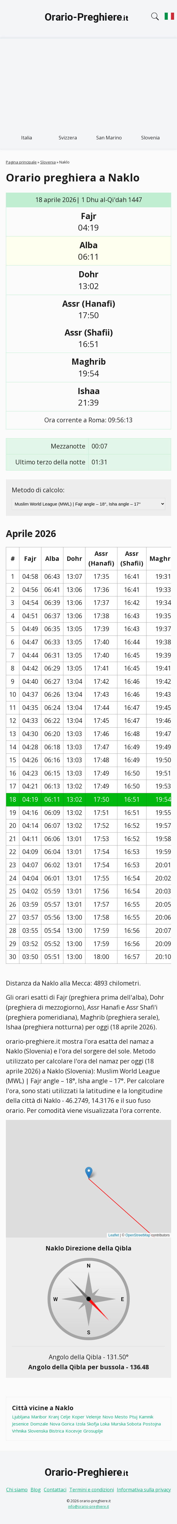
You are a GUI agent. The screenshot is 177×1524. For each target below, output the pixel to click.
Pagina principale (21, 162)
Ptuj (133, 1417)
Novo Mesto (115, 1417)
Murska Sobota (126, 1424)
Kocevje (73, 1431)
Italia (26, 137)
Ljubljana (21, 1417)
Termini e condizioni (91, 1489)
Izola (80, 1424)
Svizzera (68, 137)
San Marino (109, 137)
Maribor (39, 1417)
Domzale (39, 1424)
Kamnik (146, 1417)
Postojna (152, 1424)
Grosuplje (93, 1431)
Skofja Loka (98, 1424)
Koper (78, 1417)
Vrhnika (19, 1431)
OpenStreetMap (137, 1235)
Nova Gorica (62, 1424)
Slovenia (150, 137)
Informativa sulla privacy (144, 1489)
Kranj (53, 1417)
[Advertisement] (88, 82)
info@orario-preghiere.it (88, 1506)
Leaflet (113, 1235)
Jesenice (20, 1424)
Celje (65, 1417)
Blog (36, 1489)
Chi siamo (17, 1489)
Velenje (93, 1417)
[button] (88, 1173)
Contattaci (55, 1489)
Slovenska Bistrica (46, 1431)
